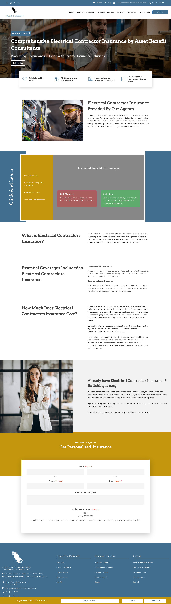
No (86, 513)
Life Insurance (139, 577)
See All (59, 582)
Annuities (60, 562)
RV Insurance (62, 577)
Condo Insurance (63, 567)
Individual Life (62, 572)
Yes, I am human (86, 516)
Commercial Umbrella (104, 567)
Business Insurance (105, 12)
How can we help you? (85, 492)
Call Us (160, 12)
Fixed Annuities (139, 572)
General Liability (101, 572)
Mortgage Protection (141, 567)
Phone (55, 481)
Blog (109, 3)
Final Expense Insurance (143, 562)
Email (115, 481)
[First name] (55, 472)
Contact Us (132, 12)
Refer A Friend (144, 12)
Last (115, 476)
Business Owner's (102, 562)
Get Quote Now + (90, 601)
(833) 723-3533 (158, 3)
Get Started (18, 63)
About (70, 12)
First (55, 476)
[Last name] (115, 472)
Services (120, 12)
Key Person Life (101, 577)
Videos (99, 3)
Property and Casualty (85, 12)
